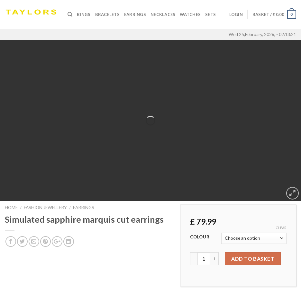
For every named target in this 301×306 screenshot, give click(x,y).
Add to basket (252, 258)
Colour (199, 237)
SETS (210, 14)
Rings (83, 14)
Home (11, 207)
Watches (190, 14)
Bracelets (107, 14)
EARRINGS (83, 207)
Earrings (135, 14)
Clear (281, 228)
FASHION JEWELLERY (45, 207)
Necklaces (162, 14)
